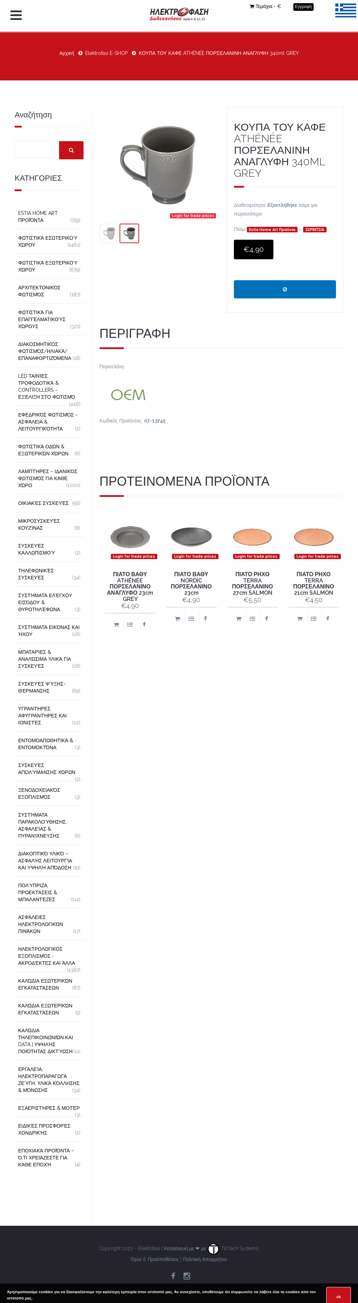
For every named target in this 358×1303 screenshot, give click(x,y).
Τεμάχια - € (265, 6)
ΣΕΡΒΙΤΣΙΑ (314, 229)
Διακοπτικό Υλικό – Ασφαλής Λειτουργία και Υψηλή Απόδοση (45, 860)
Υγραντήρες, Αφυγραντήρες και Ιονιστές (42, 715)
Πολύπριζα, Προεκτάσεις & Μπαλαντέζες (37, 892)
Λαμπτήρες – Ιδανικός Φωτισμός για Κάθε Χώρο (48, 478)
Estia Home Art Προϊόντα (272, 229)
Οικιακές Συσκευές (43, 503)
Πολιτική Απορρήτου (205, 1259)
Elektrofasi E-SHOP (106, 53)
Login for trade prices (193, 215)
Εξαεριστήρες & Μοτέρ (49, 1108)
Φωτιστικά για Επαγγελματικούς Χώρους (42, 319)
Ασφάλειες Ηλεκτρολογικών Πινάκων (40, 924)
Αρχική (66, 53)
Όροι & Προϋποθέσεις (155, 1259)
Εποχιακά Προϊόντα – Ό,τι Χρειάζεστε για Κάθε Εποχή (46, 1157)
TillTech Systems (233, 1248)
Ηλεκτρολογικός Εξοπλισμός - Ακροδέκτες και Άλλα (46, 956)
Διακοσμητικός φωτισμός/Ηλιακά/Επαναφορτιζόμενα (44, 351)
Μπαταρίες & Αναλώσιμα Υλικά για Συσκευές (44, 659)
